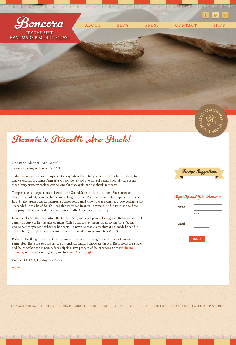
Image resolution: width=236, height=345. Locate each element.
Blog (123, 25)
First (196, 213)
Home (66, 306)
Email (182, 224)
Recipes (118, 306)
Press (152, 25)
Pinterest (225, 15)
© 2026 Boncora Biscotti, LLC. (34, 306)
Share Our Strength (79, 252)
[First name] (208, 207)
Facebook (205, 15)
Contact (186, 25)
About (93, 25)
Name (181, 207)
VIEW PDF (19, 268)
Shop (219, 25)
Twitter (215, 15)
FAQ (104, 306)
